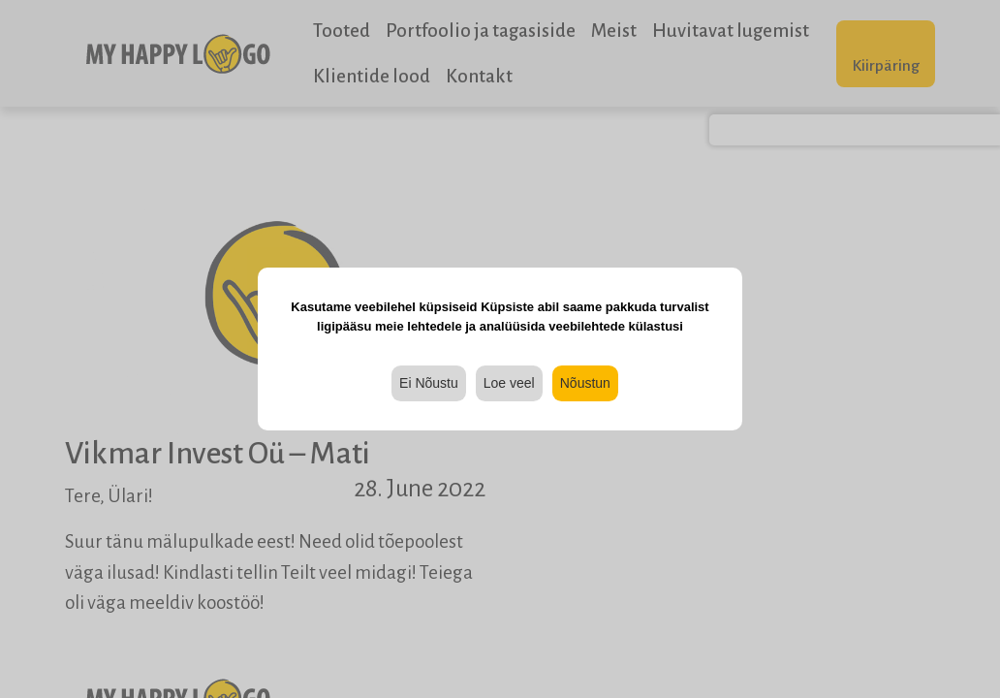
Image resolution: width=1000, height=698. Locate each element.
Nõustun (585, 383)
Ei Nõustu (428, 383)
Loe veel (509, 383)
